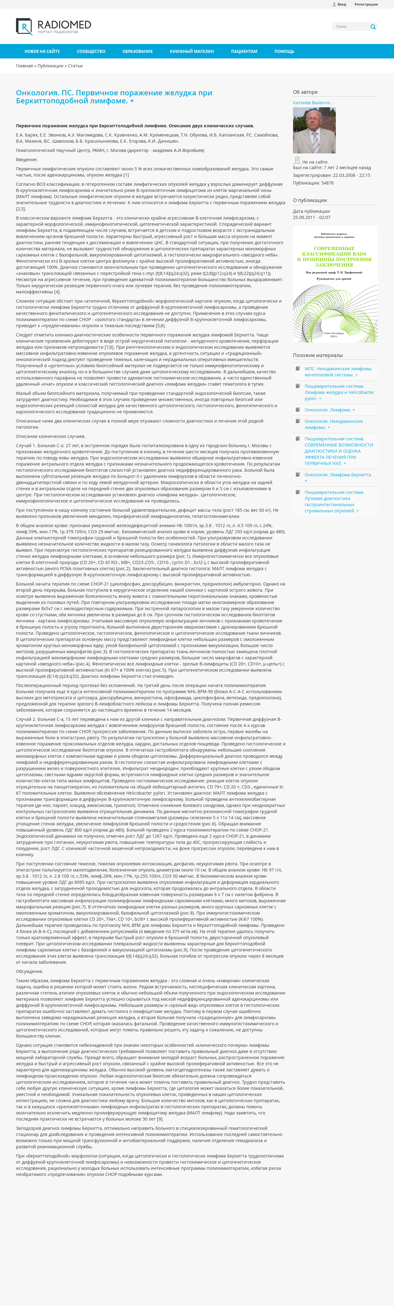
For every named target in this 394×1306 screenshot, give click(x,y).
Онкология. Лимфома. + (330, 410)
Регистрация (366, 4)
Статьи (75, 66)
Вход (342, 4)
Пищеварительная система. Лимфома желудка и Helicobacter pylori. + (339, 392)
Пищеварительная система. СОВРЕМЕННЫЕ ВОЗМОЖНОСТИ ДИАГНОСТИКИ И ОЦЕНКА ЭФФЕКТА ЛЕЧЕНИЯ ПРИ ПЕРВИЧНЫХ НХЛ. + (339, 451)
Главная (24, 66)
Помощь (284, 51)
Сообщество (91, 51)
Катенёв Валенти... (313, 102)
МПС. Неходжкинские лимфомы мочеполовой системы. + (338, 372)
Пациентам (244, 51)
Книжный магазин (192, 51)
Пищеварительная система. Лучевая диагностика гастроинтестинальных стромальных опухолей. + (334, 501)
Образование (138, 51)
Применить (373, 26)
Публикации (50, 66)
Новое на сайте (42, 51)
